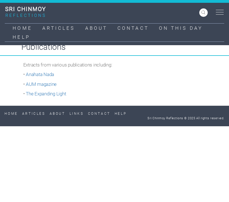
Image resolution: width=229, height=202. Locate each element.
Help (21, 37)
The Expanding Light (46, 94)
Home (22, 28)
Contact (133, 28)
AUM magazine (41, 84)
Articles (58, 28)
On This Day (181, 28)
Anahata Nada (40, 74)
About (96, 28)
